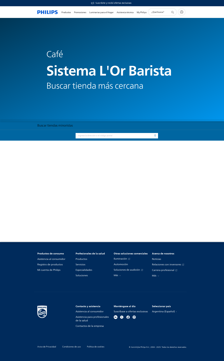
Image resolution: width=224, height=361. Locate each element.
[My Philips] (181, 12)
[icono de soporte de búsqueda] (172, 12)
